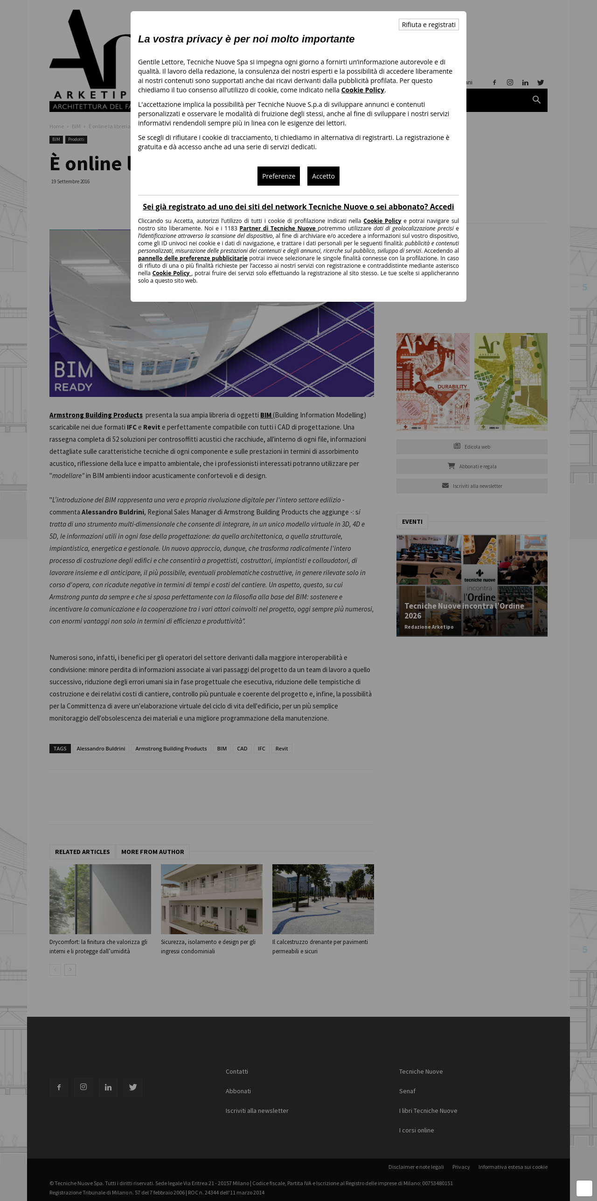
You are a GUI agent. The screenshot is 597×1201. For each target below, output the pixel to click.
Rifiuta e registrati (429, 24)
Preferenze (278, 176)
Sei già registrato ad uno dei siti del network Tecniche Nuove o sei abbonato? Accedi (298, 206)
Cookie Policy (362, 89)
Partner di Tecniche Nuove (279, 228)
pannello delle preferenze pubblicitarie (193, 258)
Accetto (323, 176)
